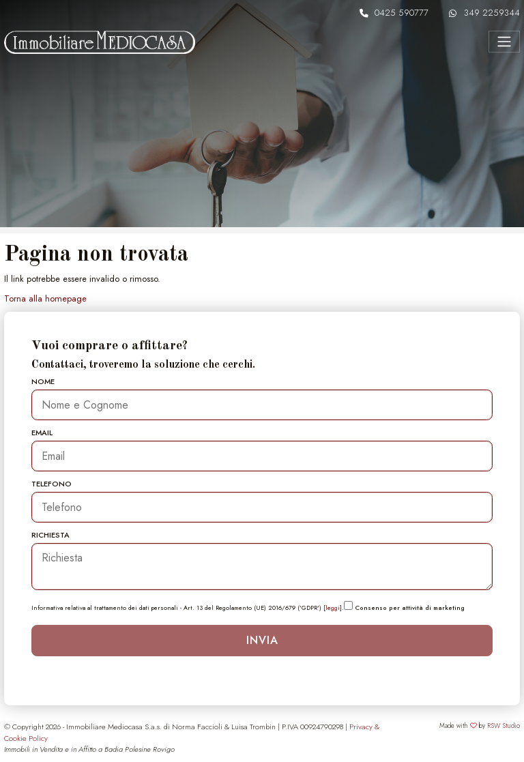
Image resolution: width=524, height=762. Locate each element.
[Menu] (504, 42)
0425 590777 (401, 12)
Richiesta (50, 534)
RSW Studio (503, 726)
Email (42, 432)
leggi (332, 607)
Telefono (51, 483)
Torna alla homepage (45, 298)
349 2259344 (492, 12)
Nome (43, 381)
